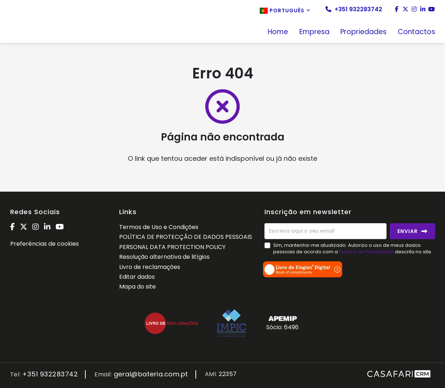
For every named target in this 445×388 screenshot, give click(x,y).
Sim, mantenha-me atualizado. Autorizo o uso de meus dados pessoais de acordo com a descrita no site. (352, 248)
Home (278, 32)
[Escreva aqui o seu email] (325, 231)
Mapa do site (137, 286)
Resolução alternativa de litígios (164, 257)
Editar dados (137, 277)
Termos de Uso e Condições (158, 227)
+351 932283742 (353, 9)
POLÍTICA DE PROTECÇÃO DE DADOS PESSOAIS (185, 237)
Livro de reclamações (149, 267)
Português (285, 10)
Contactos (416, 32)
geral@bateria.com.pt (151, 374)
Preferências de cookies (44, 244)
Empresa (314, 32)
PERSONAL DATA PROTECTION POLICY (172, 247)
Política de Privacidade (367, 251)
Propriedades (363, 32)
